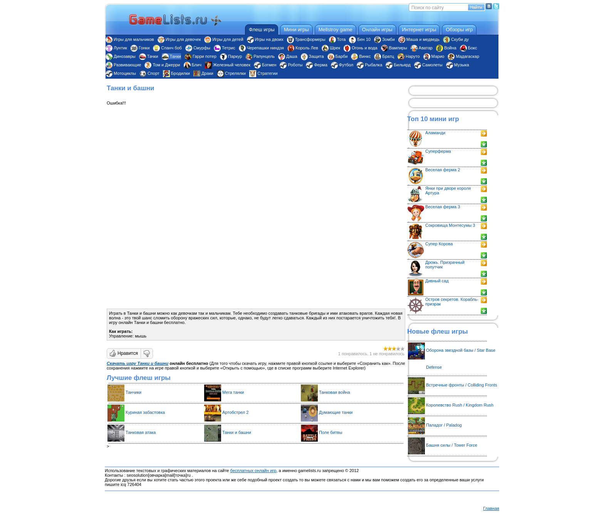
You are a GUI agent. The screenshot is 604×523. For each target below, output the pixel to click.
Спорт (149, 73)
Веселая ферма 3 (442, 206)
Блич (192, 65)
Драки (203, 73)
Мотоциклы (121, 73)
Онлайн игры (377, 29)
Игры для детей (223, 39)
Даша (287, 56)
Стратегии (263, 73)
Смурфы (197, 48)
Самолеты (428, 65)
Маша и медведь (419, 39)
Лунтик (116, 48)
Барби (337, 56)
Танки (171, 56)
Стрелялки (231, 73)
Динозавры (121, 56)
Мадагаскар (463, 56)
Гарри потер (200, 56)
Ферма (316, 65)
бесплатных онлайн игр (253, 470)
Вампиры (394, 48)
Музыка (457, 65)
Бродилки (176, 73)
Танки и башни (236, 432)
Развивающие (123, 65)
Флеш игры (262, 29)
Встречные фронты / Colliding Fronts (461, 385)
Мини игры (296, 29)
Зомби (384, 39)
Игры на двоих (265, 39)
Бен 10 (360, 39)
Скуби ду (456, 39)
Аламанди (435, 132)
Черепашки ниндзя (261, 48)
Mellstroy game (335, 29)
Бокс (468, 48)
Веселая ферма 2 (442, 169)
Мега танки (233, 392)
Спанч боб (167, 48)
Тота (337, 39)
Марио (434, 56)
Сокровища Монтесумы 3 (450, 225)
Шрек (331, 48)
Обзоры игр (459, 29)
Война (446, 48)
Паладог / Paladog (444, 425)
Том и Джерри (162, 65)
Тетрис (224, 48)
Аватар (422, 48)
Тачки (148, 56)
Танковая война (334, 392)
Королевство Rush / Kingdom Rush (459, 405)
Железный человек (227, 65)
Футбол (342, 65)
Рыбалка (369, 65)
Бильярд (398, 65)
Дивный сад (437, 280)
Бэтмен (265, 65)
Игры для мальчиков (130, 39)
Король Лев (302, 48)
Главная (491, 508)
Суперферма (438, 151)
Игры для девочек (179, 39)
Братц (384, 56)
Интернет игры (419, 29)
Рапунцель (260, 56)
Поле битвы (330, 432)
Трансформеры (306, 39)
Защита (312, 56)
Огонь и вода (361, 48)
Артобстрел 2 (235, 412)
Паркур (231, 56)
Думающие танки (335, 412)
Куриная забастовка (145, 412)
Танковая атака (141, 432)
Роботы (291, 65)
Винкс (361, 56)
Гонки (140, 48)
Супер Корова (439, 243)
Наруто (409, 56)
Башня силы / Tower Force (451, 445)
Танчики (133, 392)
